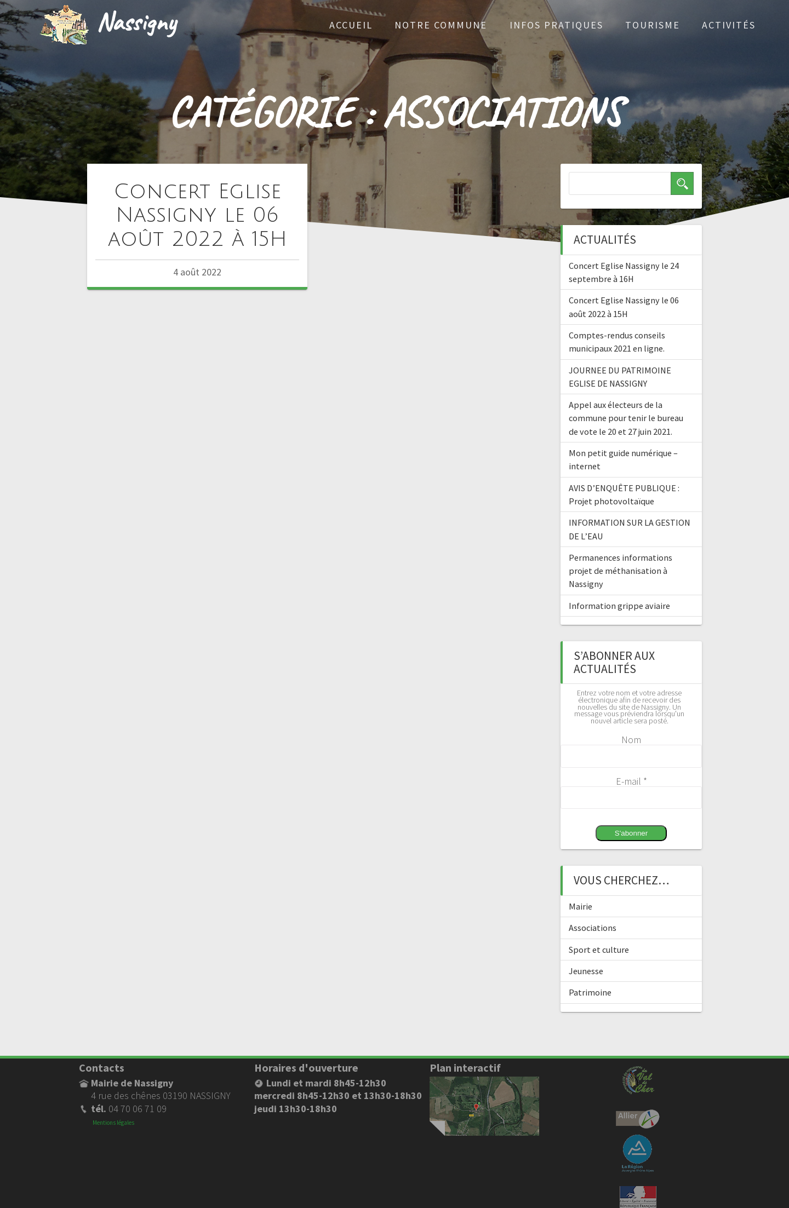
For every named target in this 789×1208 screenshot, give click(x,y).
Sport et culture (599, 949)
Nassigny (135, 21)
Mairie (580, 906)
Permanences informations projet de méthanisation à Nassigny (620, 571)
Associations (592, 927)
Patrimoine (590, 992)
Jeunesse (586, 970)
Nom (631, 739)
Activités (729, 25)
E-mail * (631, 781)
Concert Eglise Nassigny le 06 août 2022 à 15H (197, 215)
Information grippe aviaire (619, 605)
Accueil (351, 25)
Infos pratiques (556, 25)
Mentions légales (113, 1122)
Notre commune (441, 25)
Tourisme (652, 25)
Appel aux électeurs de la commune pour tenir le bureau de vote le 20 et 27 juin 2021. (626, 418)
